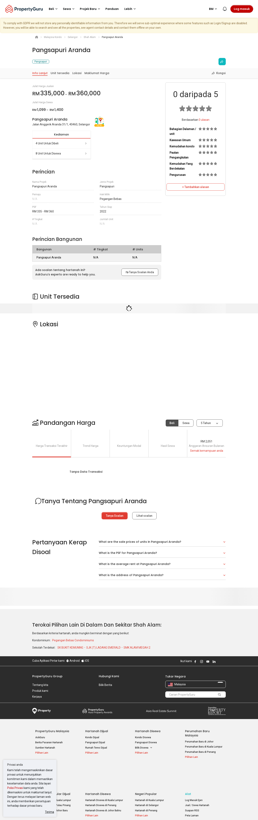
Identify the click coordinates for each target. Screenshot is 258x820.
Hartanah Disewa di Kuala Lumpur (104, 776)
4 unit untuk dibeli (61, 143)
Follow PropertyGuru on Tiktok (224, 661)
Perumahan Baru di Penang (200, 752)
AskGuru (40, 737)
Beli (172, 423)
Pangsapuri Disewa (146, 742)
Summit (161, 711)
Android (73, 660)
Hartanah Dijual (96, 731)
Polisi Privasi (15, 788)
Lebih (130, 8)
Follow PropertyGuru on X (219, 661)
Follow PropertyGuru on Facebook (195, 661)
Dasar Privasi (101, 810)
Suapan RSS (192, 786)
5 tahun (206, 423)
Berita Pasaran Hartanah (49, 742)
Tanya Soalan (114, 515)
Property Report (217, 711)
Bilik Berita (105, 685)
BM (213, 8)
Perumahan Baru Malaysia (197, 733)
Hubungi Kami (109, 676)
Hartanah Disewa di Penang (100, 781)
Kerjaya (37, 696)
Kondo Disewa (143, 737)
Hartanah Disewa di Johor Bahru (103, 786)
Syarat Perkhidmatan (74, 810)
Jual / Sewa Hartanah (197, 781)
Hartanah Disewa (147, 731)
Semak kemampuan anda (206, 450)
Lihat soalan (144, 515)
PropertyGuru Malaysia (52, 731)
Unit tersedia (60, 73)
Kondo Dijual (92, 737)
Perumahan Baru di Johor (199, 741)
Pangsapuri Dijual (95, 742)
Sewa (185, 423)
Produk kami (40, 690)
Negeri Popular (146, 770)
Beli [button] (54, 8)
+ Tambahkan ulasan (195, 187)
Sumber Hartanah (45, 747)
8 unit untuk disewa (61, 153)
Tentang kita (40, 685)
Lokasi (76, 73)
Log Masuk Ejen (194, 776)
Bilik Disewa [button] (143, 748)
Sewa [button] (69, 8)
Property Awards (97, 711)
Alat (188, 770)
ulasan (204, 119)
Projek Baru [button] (90, 8)
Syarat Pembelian (125, 810)
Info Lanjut (40, 73)
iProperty (41, 711)
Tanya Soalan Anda (140, 272)
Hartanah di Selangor (147, 781)
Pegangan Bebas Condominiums (73, 640)
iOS (85, 660)
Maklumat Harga (96, 73)
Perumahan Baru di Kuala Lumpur (203, 746)
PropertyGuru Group (47, 676)
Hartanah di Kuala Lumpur (149, 776)
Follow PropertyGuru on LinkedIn (214, 661)
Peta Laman (192, 792)
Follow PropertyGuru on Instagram (201, 661)
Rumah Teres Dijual (96, 747)
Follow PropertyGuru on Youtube (207, 661)
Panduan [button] (112, 9)
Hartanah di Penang (146, 786)
